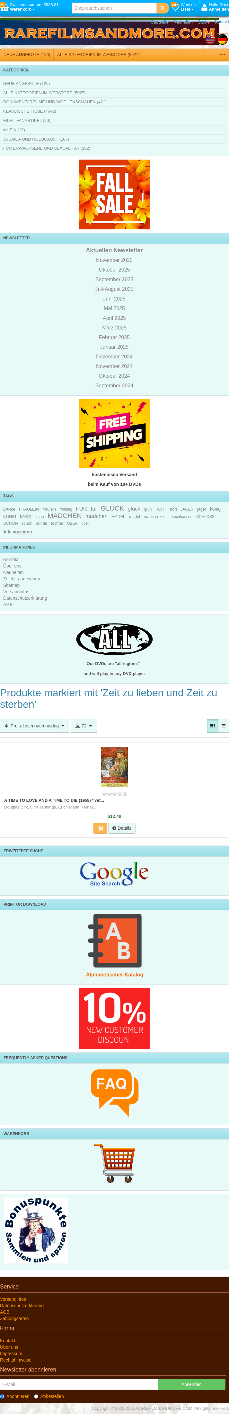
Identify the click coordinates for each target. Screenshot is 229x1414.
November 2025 (114, 260)
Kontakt (222, 21)
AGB (8, 604)
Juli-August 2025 (114, 289)
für (94, 509)
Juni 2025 (114, 298)
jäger (201, 509)
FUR (81, 509)
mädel (134, 516)
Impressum (11, 1353)
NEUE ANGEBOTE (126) (27, 54)
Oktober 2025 (114, 270)
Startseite (160, 21)
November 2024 (114, 366)
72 (84, 725)
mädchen (96, 516)
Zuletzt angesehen (21, 578)
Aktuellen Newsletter (114, 250)
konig (215, 509)
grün (148, 509)
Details (121, 828)
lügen (39, 516)
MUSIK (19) (14, 129)
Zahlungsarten (14, 1318)
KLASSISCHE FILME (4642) (29, 111)
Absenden (191, 1384)
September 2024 (114, 385)
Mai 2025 (114, 308)
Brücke (9, 509)
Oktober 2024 (114, 376)
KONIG (9, 516)
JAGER (187, 509)
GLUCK (112, 508)
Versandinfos (16, 591)
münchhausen (181, 516)
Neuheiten (183, 21)
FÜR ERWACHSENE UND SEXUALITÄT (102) (46, 148)
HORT (160, 509)
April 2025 (114, 318)
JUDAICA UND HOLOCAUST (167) (36, 139)
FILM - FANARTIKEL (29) (26, 120)
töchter (57, 523)
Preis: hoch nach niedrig (35, 725)
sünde (41, 523)
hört (173, 509)
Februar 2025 (114, 337)
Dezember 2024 (114, 356)
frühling (66, 509)
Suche (204, 21)
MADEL (118, 516)
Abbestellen (49, 1396)
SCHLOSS (205, 516)
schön (27, 523)
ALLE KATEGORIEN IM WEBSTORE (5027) (98, 54)
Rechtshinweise (15, 1360)
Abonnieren (15, 1396)
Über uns (12, 565)
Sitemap (11, 585)
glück (134, 509)
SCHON (10, 523)
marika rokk (154, 516)
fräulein (49, 509)
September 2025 (114, 279)
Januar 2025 (114, 347)
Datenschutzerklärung (25, 598)
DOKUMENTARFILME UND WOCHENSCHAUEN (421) (55, 101)
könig (25, 516)
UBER (72, 523)
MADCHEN (65, 515)
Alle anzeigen (17, 531)
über (85, 523)
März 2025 (114, 327)
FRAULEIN (29, 509)
